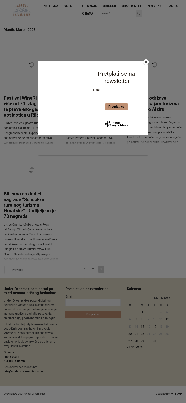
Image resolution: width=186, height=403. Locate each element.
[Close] (147, 61)
